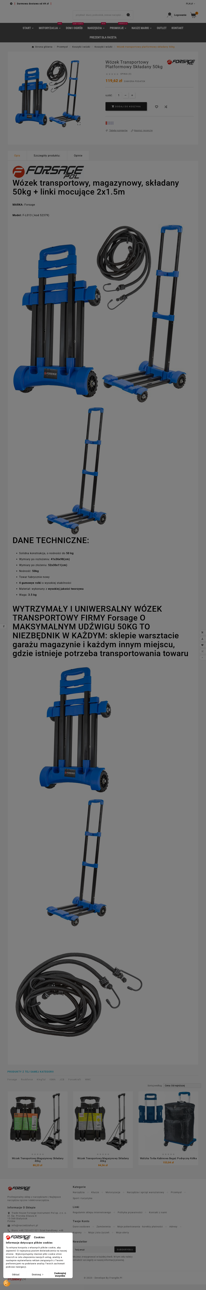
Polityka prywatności (130, 1218)
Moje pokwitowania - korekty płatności (140, 1232)
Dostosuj (38, 1274)
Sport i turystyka (82, 1204)
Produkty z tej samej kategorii (30, 1077)
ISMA (53, 1084)
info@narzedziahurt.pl (25, 1231)
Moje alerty (122, 1238)
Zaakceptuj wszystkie (60, 1274)
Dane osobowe (81, 1232)
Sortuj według (155, 1090)
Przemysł (176, 1198)
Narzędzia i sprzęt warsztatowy (145, 1198)
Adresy (173, 1232)
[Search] (98, 17)
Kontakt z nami (158, 1218)
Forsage (12, 1084)
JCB (62, 1084)
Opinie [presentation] (78, 160)
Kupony (77, 1238)
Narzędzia (79, 1198)
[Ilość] (119, 100)
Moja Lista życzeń (98, 1238)
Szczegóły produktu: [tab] (47, 160)
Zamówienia (104, 1232)
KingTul (41, 1084)
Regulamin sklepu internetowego (92, 1218)
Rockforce (27, 1084)
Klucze (95, 1198)
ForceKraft (74, 1084)
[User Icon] (176, 17)
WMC (88, 1084)
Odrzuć (15, 1274)
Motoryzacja (113, 1198)
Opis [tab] (17, 160)
